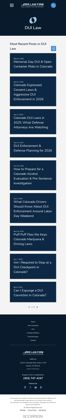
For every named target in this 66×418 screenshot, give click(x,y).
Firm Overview (33, 325)
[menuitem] (23, 410)
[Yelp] (41, 387)
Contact (33, 340)
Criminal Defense (33, 333)
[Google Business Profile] (35, 387)
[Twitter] (30, 387)
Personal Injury (33, 337)
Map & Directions (33, 369)
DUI (33, 329)
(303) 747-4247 (33, 378)
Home (33, 322)
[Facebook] (25, 387)
